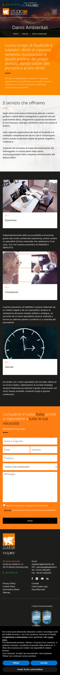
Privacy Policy (9, 583)
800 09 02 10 (11, 4)
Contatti (35, 583)
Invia (30, 520)
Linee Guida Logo (40, 586)
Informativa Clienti (11, 589)
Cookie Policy (9, 586)
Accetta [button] (43, 663)
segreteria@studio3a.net (43, 564)
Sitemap (6, 592)
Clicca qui (7, 510)
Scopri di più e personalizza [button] (30, 669)
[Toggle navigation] (54, 12)
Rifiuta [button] (16, 663)
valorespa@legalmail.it (46, 567)
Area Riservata (38, 589)
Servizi (25, 34)
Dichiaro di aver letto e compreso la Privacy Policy (28, 505)
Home (15, 34)
